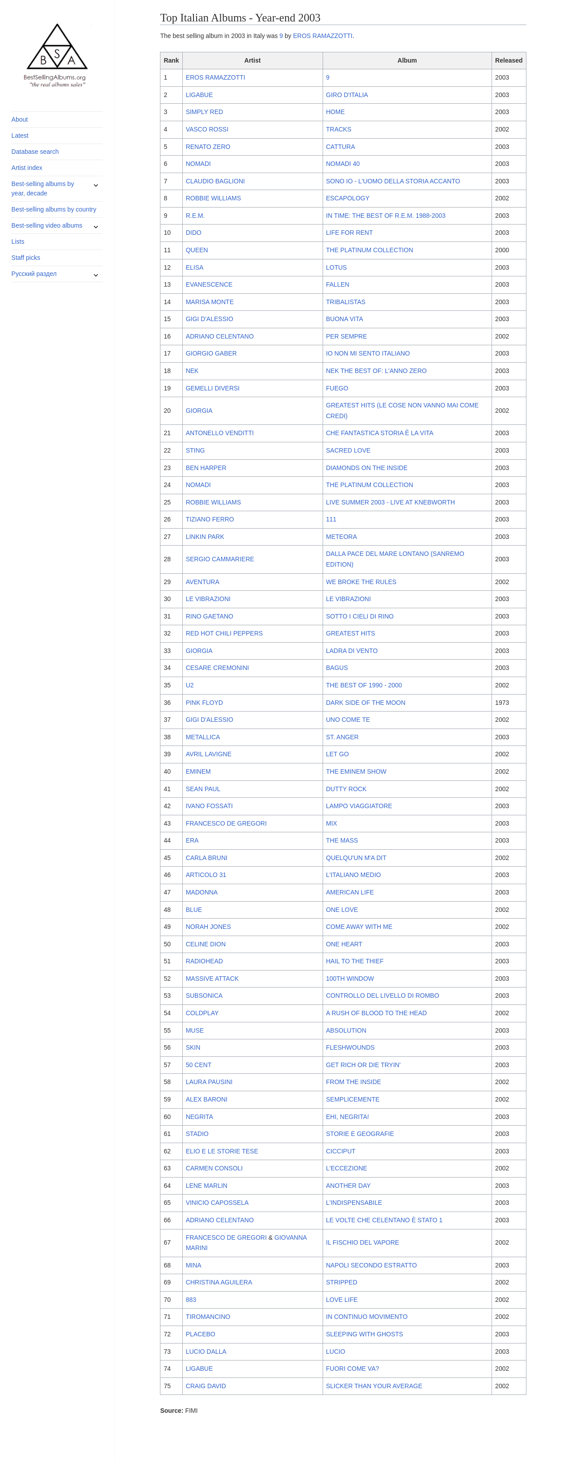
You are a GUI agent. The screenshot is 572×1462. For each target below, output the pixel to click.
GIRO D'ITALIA (347, 94)
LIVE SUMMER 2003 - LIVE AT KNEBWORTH (390, 502)
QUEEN (197, 250)
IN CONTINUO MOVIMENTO (367, 1316)
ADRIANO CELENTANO (220, 336)
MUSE (195, 1030)
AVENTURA (202, 581)
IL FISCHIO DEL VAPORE (363, 1242)
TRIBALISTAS (346, 301)
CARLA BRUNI (206, 857)
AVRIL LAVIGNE (208, 754)
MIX (331, 823)
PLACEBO (200, 1334)
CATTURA (340, 146)
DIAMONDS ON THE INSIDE (367, 467)
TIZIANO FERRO (210, 519)
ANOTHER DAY (348, 1185)
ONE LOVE (342, 909)
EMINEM (198, 771)
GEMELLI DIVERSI (213, 388)
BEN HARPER (206, 467)
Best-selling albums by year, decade (43, 188)
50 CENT (199, 1064)
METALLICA (203, 737)
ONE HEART (344, 944)
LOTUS (336, 267)
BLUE (194, 909)
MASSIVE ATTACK (212, 978)
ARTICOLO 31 (206, 874)
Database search (35, 151)
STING (195, 450)
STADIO (197, 1133)
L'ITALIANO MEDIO (353, 874)
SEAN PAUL (203, 788)
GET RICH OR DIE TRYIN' (363, 1064)
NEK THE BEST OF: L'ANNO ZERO (376, 370)
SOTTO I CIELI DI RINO (360, 616)
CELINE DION (206, 944)
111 (331, 519)
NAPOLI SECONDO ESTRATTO (371, 1265)
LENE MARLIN (206, 1185)
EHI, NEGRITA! (347, 1116)
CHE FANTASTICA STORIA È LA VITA (379, 432)
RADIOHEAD (204, 961)
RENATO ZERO (208, 146)
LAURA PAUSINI (209, 1081)
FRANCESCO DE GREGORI (226, 823)
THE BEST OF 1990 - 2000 (364, 685)
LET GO (337, 754)
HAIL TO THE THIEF (355, 961)
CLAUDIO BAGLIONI (215, 181)
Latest (20, 135)
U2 (190, 685)
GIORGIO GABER (211, 353)
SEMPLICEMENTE (353, 1099)
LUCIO (335, 1351)
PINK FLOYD (204, 702)
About (20, 119)
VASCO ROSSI (207, 129)
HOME (335, 111)
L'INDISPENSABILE (354, 1202)
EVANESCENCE (209, 284)
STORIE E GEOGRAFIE (360, 1133)
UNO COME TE (348, 719)
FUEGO (337, 388)
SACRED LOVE (348, 450)
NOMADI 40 (343, 163)
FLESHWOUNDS (350, 1047)
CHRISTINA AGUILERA (219, 1282)
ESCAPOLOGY (348, 198)
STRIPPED (342, 1282)
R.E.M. (195, 215)
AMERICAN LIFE (350, 892)
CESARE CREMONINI (217, 667)
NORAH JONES (208, 926)
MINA (194, 1265)
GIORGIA (199, 410)
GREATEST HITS (350, 633)
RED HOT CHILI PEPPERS (224, 633)
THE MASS (342, 840)
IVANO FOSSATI (209, 805)
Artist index (27, 167)
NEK (192, 370)
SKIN (193, 1047)
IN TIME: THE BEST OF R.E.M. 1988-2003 (386, 215)
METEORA (341, 536)
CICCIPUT (341, 1151)
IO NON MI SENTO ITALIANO (368, 353)
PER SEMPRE (346, 336)
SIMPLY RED (204, 111)
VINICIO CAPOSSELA (217, 1202)
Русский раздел (34, 273)
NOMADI (198, 163)
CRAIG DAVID (206, 1386)
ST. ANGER (342, 737)
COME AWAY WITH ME (359, 926)
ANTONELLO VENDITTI (220, 432)
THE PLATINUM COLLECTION (369, 250)
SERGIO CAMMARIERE (220, 559)
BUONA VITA (344, 318)
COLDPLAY (202, 1013)
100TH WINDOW (350, 978)
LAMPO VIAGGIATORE (359, 805)
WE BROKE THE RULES (361, 581)
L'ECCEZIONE (346, 1168)
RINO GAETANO (209, 616)
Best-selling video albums (47, 225)
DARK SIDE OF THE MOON (366, 702)
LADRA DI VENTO (352, 650)
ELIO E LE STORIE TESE (222, 1151)
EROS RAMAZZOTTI (323, 35)
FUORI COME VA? (352, 1368)
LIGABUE (199, 94)
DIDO (194, 232)
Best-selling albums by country (54, 209)
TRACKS (339, 129)
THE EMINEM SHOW (356, 771)
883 (191, 1299)
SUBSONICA (204, 995)
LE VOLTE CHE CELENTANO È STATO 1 (384, 1220)
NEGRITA (199, 1116)
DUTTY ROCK (346, 788)
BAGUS (337, 667)
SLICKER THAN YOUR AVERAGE (374, 1386)
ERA (192, 840)
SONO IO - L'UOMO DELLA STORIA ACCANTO (393, 181)
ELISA (195, 267)
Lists (18, 241)
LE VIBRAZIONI (208, 598)
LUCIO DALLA (206, 1351)
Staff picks (26, 257)
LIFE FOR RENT (349, 232)
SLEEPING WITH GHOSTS (365, 1334)
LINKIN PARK (205, 536)
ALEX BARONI (206, 1099)
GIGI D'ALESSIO (209, 318)
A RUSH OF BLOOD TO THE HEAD (376, 1013)
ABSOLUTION (346, 1030)
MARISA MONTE (210, 301)
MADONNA (202, 892)
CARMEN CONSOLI (214, 1168)
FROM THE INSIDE (353, 1081)
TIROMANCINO (208, 1316)
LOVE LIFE (342, 1299)
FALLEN (337, 284)
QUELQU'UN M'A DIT (356, 857)
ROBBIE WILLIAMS (213, 198)
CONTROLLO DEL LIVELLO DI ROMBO (382, 995)
